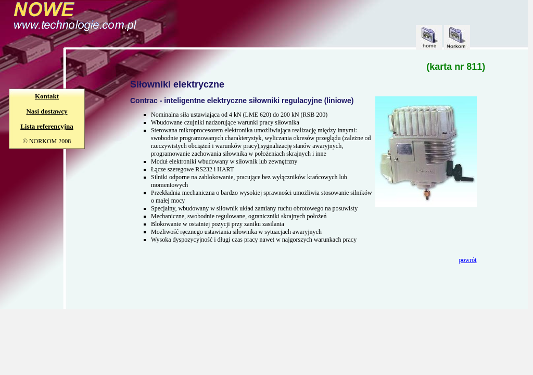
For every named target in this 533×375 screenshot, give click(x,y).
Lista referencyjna (46, 126)
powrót (468, 260)
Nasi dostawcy (46, 111)
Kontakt (47, 96)
